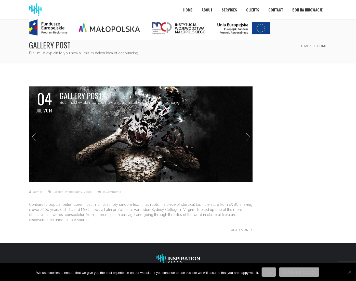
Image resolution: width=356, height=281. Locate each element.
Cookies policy (299, 272)
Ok (269, 272)
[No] (349, 272)
